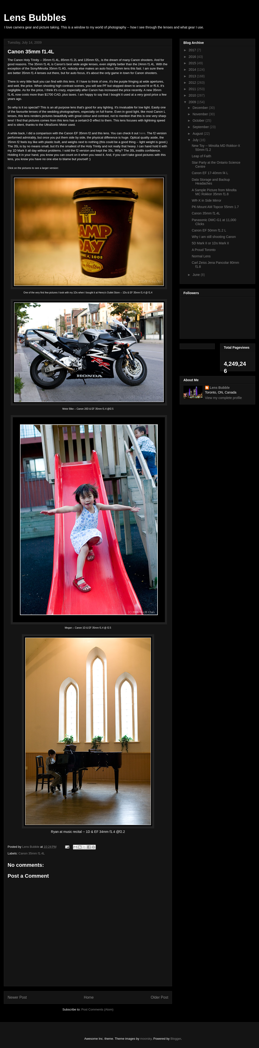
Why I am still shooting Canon (214, 237)
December (200, 108)
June (196, 275)
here (142, 133)
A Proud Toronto (204, 250)
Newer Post (17, 997)
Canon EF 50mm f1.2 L (209, 230)
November (200, 114)
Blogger (176, 1038)
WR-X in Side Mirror (206, 200)
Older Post (159, 997)
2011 (193, 89)
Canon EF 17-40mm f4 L (210, 173)
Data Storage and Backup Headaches (211, 181)
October (198, 120)
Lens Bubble (220, 388)
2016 (193, 57)
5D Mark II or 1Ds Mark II (210, 243)
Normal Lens (201, 256)
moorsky (146, 1038)
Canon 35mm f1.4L (32, 853)
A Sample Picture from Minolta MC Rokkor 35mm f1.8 (214, 192)
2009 (193, 102)
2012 (193, 82)
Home (89, 997)
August (198, 133)
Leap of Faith (201, 156)
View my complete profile (223, 398)
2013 (193, 76)
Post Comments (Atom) (97, 1009)
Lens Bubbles (35, 17)
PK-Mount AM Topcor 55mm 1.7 (215, 207)
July (195, 140)
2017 (193, 50)
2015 (193, 63)
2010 (193, 95)
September (201, 127)
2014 (193, 69)
